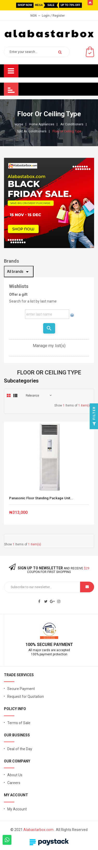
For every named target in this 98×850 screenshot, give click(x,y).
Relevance (32, 395)
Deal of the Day (19, 749)
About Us (14, 775)
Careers (13, 783)
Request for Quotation (25, 696)
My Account (17, 809)
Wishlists (18, 286)
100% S (32, 644)
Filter (94, 417)
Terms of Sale (18, 723)
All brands (18, 272)
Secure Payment (21, 689)
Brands (11, 261)
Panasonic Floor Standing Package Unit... (41, 498)
